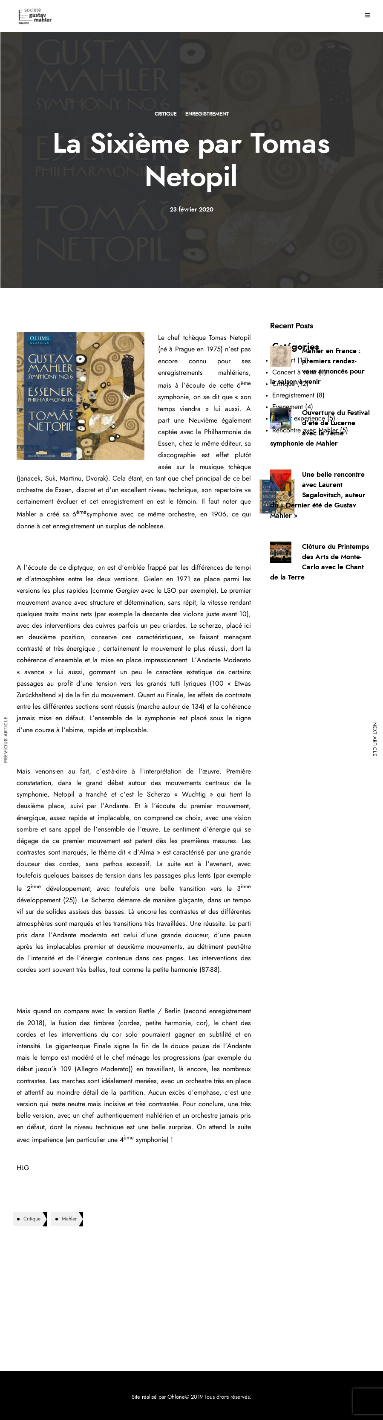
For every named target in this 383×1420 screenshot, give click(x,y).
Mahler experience (298, 418)
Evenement (287, 406)
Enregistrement (207, 113)
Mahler (69, 1218)
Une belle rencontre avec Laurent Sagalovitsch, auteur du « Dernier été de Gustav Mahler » (318, 495)
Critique (166, 113)
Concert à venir (294, 372)
